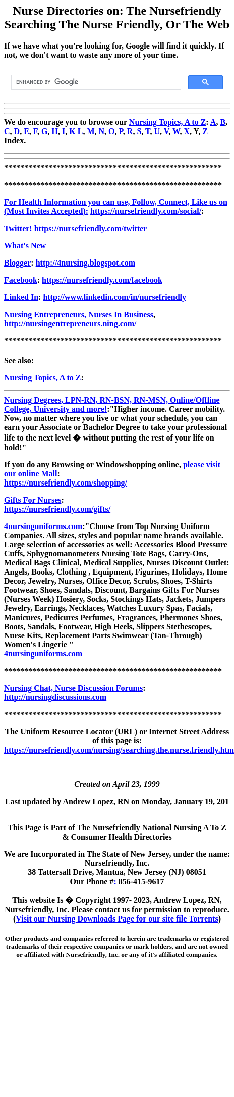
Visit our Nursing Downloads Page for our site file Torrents (117, 918)
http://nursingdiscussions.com (55, 697)
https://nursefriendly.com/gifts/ (57, 509)
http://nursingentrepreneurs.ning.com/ (70, 323)
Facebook (20, 280)
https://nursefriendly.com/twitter (90, 228)
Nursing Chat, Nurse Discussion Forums (73, 688)
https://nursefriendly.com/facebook (102, 280)
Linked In (21, 297)
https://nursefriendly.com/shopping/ (65, 482)
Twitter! (18, 228)
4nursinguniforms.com (43, 526)
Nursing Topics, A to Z (167, 122)
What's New (25, 245)
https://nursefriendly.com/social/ (145, 211)
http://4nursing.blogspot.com (85, 262)
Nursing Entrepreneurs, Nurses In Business (78, 314)
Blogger (17, 262)
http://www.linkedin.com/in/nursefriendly (114, 297)
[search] (95, 82)
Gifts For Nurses (32, 500)
